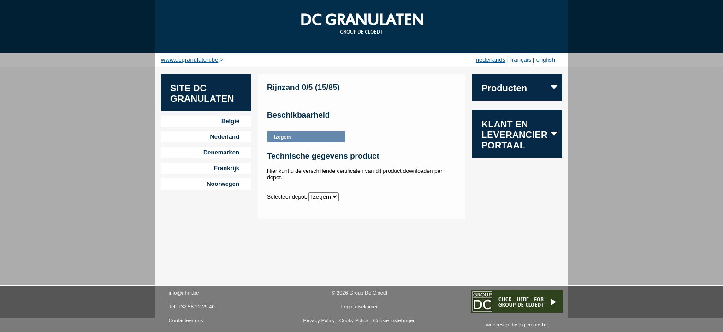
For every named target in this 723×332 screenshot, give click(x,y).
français (521, 59)
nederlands (490, 59)
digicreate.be (533, 324)
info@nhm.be (184, 293)
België (230, 121)
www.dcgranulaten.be (189, 59)
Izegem (282, 137)
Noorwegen (223, 183)
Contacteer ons (186, 320)
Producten (504, 88)
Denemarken (221, 152)
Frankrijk (226, 168)
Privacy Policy (319, 320)
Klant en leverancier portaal (514, 134)
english (545, 59)
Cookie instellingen (394, 320)
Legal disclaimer (359, 306)
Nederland (224, 136)
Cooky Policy (354, 320)
